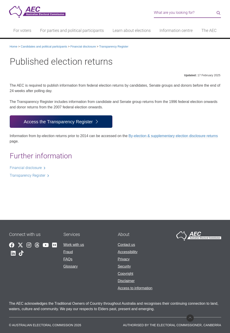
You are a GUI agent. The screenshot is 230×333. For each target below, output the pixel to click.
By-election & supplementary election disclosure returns (173, 136)
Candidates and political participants (44, 46)
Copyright (125, 274)
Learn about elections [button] (132, 30)
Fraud (68, 252)
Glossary (70, 266)
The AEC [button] (209, 30)
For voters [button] (22, 30)
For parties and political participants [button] (72, 30)
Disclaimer (126, 281)
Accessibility (128, 252)
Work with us (73, 245)
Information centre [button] (176, 30)
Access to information (135, 288)
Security (124, 266)
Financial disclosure (83, 46)
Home (13, 46)
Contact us (126, 245)
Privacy (124, 259)
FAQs (68, 259)
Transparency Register (113, 46)
